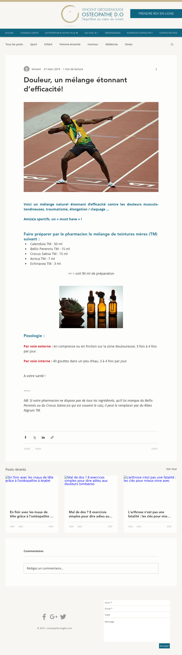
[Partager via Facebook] (25, 437)
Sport (33, 44)
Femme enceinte (70, 44)
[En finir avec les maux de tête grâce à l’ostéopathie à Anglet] (31, 490)
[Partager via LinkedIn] (43, 437)
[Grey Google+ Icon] (54, 617)
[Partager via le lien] (52, 437)
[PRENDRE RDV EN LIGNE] (156, 13)
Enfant (48, 44)
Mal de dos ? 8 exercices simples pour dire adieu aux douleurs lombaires (90, 514)
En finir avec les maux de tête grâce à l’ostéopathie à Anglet (31, 514)
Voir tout (171, 469)
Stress (128, 44)
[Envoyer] (164, 645)
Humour (93, 44)
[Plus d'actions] (156, 69)
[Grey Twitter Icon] (63, 617)
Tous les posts (14, 44)
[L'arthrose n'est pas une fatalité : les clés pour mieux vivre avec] (150, 490)
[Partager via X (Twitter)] (34, 437)
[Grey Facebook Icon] (44, 617)
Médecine (111, 44)
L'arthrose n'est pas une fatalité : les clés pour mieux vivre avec (149, 514)
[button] (172, 44)
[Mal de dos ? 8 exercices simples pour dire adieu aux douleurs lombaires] (91, 491)
